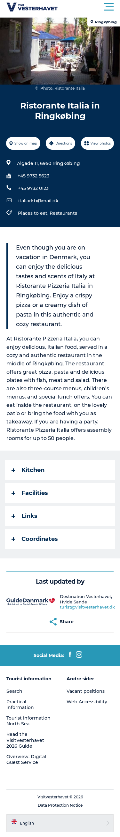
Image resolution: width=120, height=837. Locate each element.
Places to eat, (34, 213)
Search (14, 691)
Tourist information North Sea (28, 721)
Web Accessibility (87, 702)
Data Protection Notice (60, 805)
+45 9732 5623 (33, 176)
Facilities (30, 493)
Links (24, 515)
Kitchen (28, 470)
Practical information (20, 704)
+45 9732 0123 (33, 188)
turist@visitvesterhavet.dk (87, 606)
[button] (89, 7)
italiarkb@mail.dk (38, 201)
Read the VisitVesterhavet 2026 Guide (25, 740)
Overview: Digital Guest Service (26, 759)
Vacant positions (86, 691)
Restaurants (63, 213)
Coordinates (35, 538)
